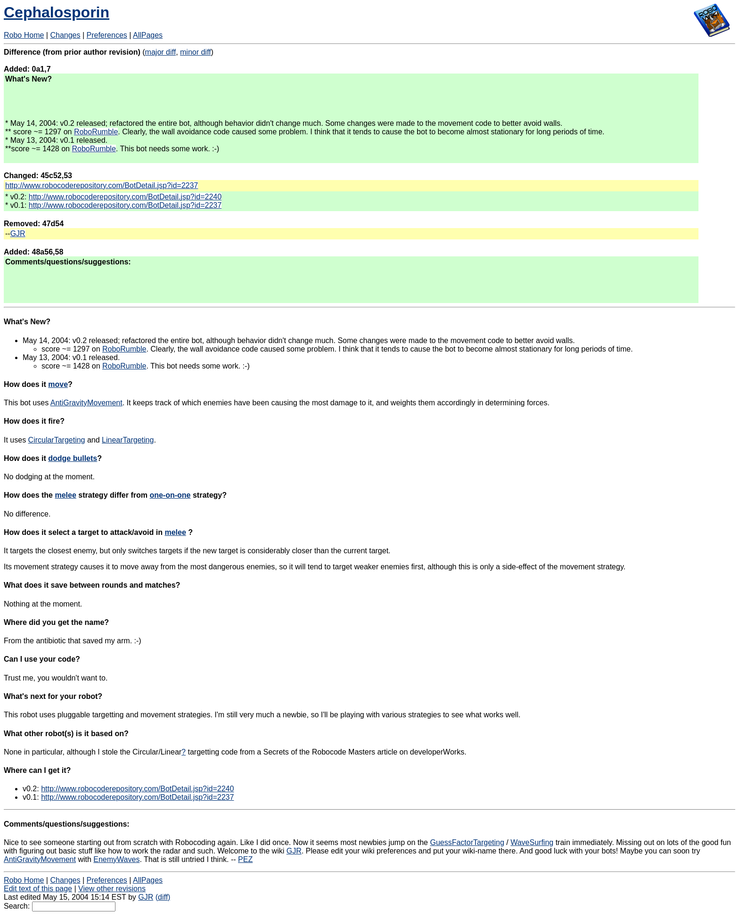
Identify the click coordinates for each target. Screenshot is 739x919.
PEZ (245, 859)
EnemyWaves (116, 859)
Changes (65, 35)
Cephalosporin (56, 12)
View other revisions (112, 889)
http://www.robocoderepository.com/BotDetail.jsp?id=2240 (125, 197)
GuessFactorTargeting (467, 842)
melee (65, 495)
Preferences (107, 35)
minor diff (195, 52)
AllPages (148, 35)
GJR (17, 234)
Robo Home (24, 35)
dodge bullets (72, 458)
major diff (160, 52)
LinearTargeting (128, 440)
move (58, 384)
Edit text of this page (38, 889)
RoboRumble (96, 132)
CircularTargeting (56, 440)
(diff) (163, 897)
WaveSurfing (531, 842)
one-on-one (169, 495)
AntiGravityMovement (86, 403)
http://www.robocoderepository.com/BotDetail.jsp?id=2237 (101, 185)
